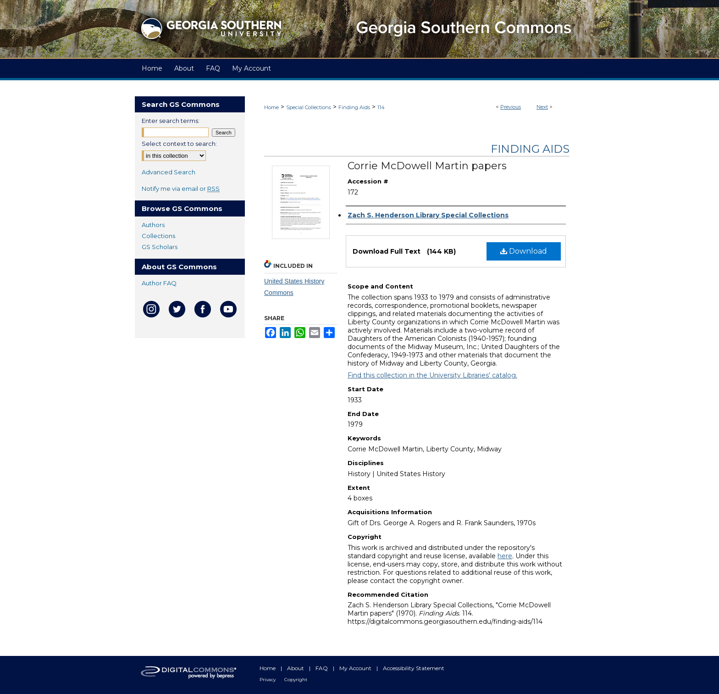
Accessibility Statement (413, 668)
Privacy (268, 680)
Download (523, 251)
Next (542, 107)
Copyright (295, 680)
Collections (158, 235)
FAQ (322, 668)
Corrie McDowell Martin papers (427, 166)
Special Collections (308, 107)
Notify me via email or (181, 188)
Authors (153, 224)
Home (271, 107)
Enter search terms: (170, 120)
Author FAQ (159, 283)
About (296, 668)
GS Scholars (159, 246)
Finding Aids (354, 107)
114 (381, 107)
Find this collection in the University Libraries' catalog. (432, 375)
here (505, 556)
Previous (510, 107)
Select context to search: (179, 143)
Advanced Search (168, 172)
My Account (356, 668)
